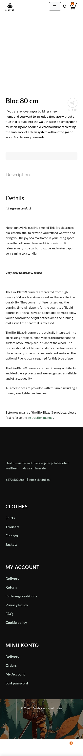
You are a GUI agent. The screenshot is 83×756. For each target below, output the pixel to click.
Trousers (12, 527)
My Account (15, 674)
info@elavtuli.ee (39, 479)
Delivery (12, 578)
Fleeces (12, 535)
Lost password (17, 683)
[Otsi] (64, 6)
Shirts (10, 518)
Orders (11, 665)
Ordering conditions (21, 596)
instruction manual (40, 417)
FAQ (9, 614)
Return (11, 587)
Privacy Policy (17, 605)
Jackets (11, 544)
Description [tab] (18, 174)
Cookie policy (16, 622)
